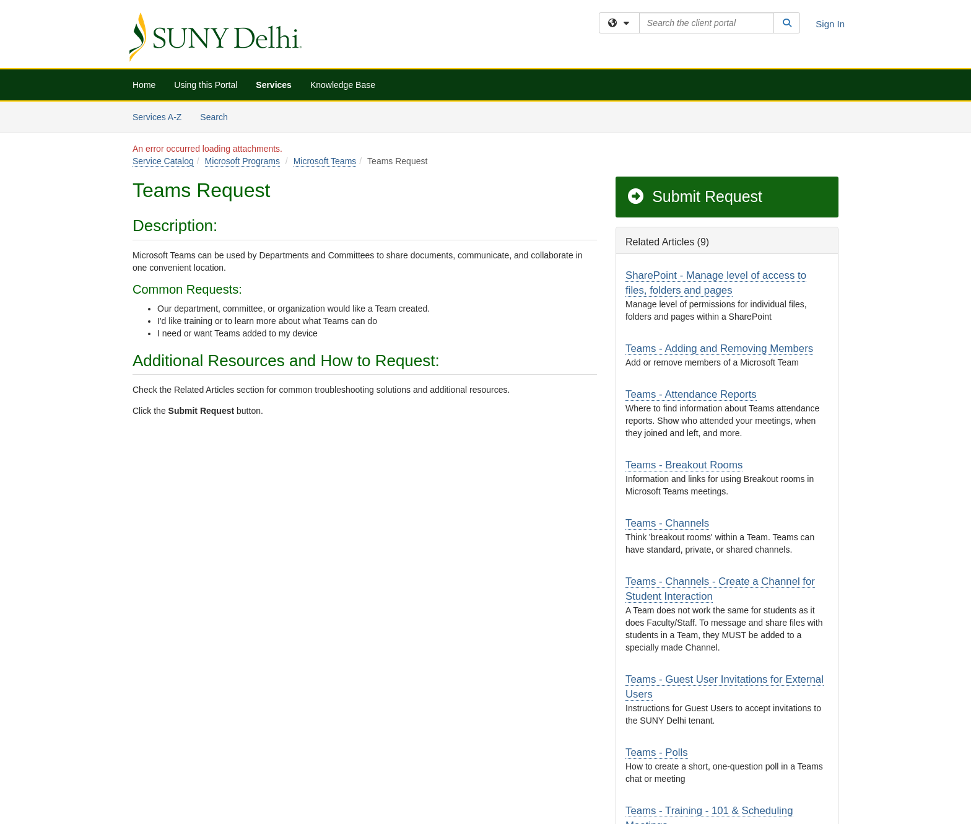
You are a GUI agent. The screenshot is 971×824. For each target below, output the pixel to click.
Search (218, 116)
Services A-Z (157, 117)
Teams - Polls (656, 752)
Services (274, 85)
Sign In (830, 24)
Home (144, 85)
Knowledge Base (342, 85)
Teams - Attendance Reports (691, 394)
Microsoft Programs (242, 161)
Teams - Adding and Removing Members (719, 348)
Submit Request (694, 196)
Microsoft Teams (325, 161)
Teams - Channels (667, 523)
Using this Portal (205, 85)
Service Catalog (163, 161)
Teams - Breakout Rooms (683, 465)
